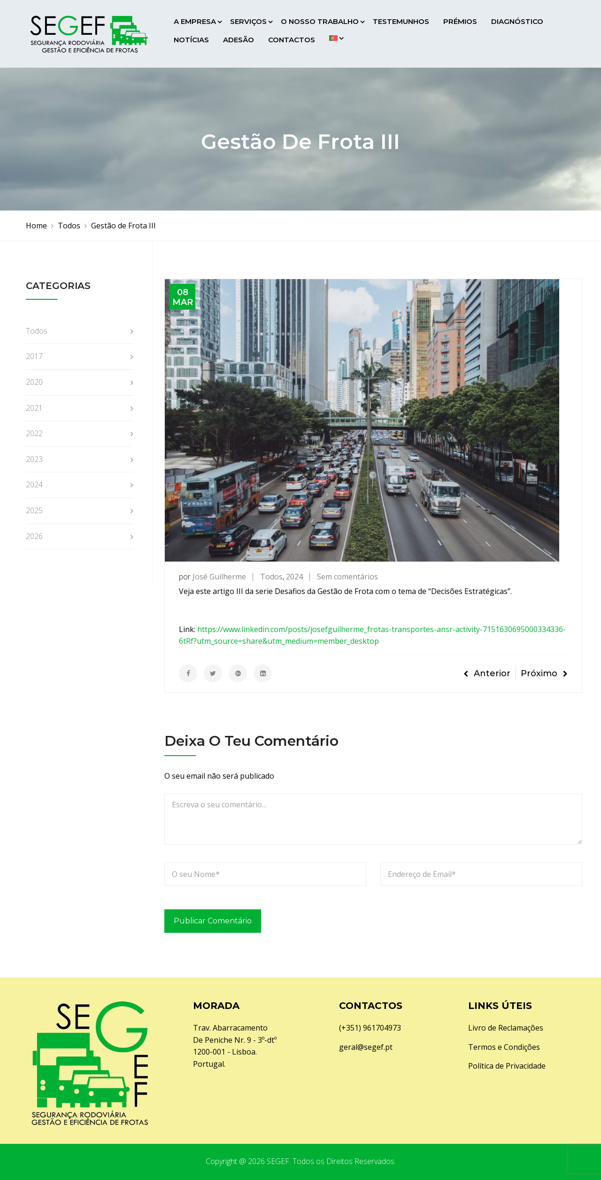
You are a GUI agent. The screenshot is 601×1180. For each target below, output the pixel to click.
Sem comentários (347, 576)
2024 (294, 576)
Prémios (460, 21)
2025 (34, 510)
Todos (271, 576)
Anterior (486, 673)
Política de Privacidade (507, 1066)
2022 (34, 433)
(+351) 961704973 (370, 1028)
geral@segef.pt (366, 1047)
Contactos (291, 39)
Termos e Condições (504, 1047)
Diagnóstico (517, 21)
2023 (34, 459)
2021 (34, 408)
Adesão (238, 39)
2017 (34, 356)
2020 (34, 382)
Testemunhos (401, 21)
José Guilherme (219, 576)
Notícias (191, 39)
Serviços (248, 21)
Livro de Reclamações (505, 1028)
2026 (34, 536)
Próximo (544, 673)
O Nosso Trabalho (320, 21)
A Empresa (195, 21)
